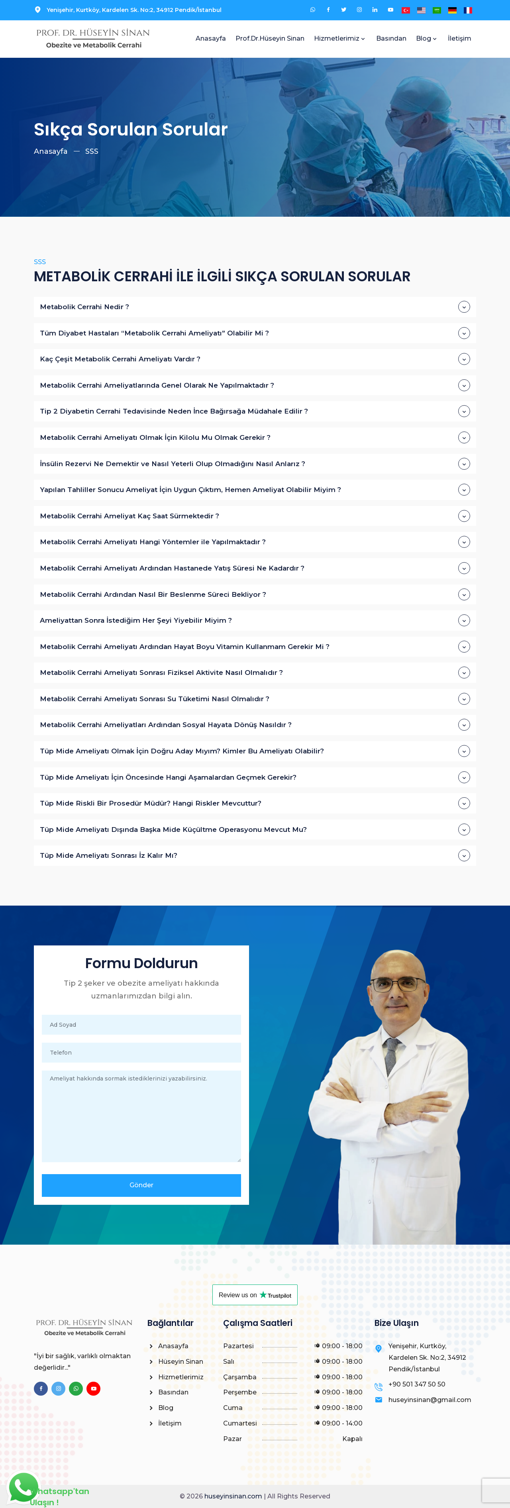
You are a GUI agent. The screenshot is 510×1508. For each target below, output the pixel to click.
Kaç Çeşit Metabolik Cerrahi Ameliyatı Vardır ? (255, 359)
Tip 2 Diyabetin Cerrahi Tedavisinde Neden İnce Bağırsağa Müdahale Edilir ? (255, 411)
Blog (423, 38)
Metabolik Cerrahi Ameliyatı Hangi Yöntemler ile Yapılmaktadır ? (255, 542)
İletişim (459, 38)
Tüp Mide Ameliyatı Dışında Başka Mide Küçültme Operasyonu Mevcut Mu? (255, 829)
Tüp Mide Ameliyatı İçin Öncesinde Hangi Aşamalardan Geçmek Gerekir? (255, 777)
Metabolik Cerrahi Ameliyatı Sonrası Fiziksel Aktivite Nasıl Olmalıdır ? (255, 673)
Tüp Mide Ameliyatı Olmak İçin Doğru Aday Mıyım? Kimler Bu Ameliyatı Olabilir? (255, 751)
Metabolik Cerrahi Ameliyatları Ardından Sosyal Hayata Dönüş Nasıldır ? (255, 725)
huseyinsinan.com (233, 1496)
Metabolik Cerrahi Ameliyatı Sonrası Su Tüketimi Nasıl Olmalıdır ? (255, 699)
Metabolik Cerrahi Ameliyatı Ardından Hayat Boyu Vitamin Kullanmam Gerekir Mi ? (255, 647)
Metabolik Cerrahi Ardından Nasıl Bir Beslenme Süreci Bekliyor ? (255, 594)
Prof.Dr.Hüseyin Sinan (269, 38)
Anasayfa (211, 38)
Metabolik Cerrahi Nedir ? (255, 307)
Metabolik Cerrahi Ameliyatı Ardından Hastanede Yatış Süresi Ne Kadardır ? (255, 568)
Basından (391, 38)
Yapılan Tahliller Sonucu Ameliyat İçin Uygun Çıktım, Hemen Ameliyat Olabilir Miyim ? (255, 490)
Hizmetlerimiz (336, 38)
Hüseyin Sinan (175, 1361)
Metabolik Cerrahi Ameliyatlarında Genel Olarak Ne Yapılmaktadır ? (255, 385)
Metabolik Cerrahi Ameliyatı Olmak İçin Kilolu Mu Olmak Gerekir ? (255, 437)
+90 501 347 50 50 (416, 1384)
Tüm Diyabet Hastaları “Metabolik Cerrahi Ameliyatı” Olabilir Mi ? (255, 333)
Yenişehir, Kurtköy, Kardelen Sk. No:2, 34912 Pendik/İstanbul (134, 10)
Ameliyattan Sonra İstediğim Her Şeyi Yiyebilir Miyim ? (255, 620)
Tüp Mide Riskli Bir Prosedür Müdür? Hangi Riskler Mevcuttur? (255, 803)
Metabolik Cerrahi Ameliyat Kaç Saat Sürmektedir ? (255, 516)
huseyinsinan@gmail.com (429, 1400)
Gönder (141, 1185)
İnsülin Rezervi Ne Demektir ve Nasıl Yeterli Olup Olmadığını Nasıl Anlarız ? (255, 464)
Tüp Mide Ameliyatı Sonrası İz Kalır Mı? (255, 855)
